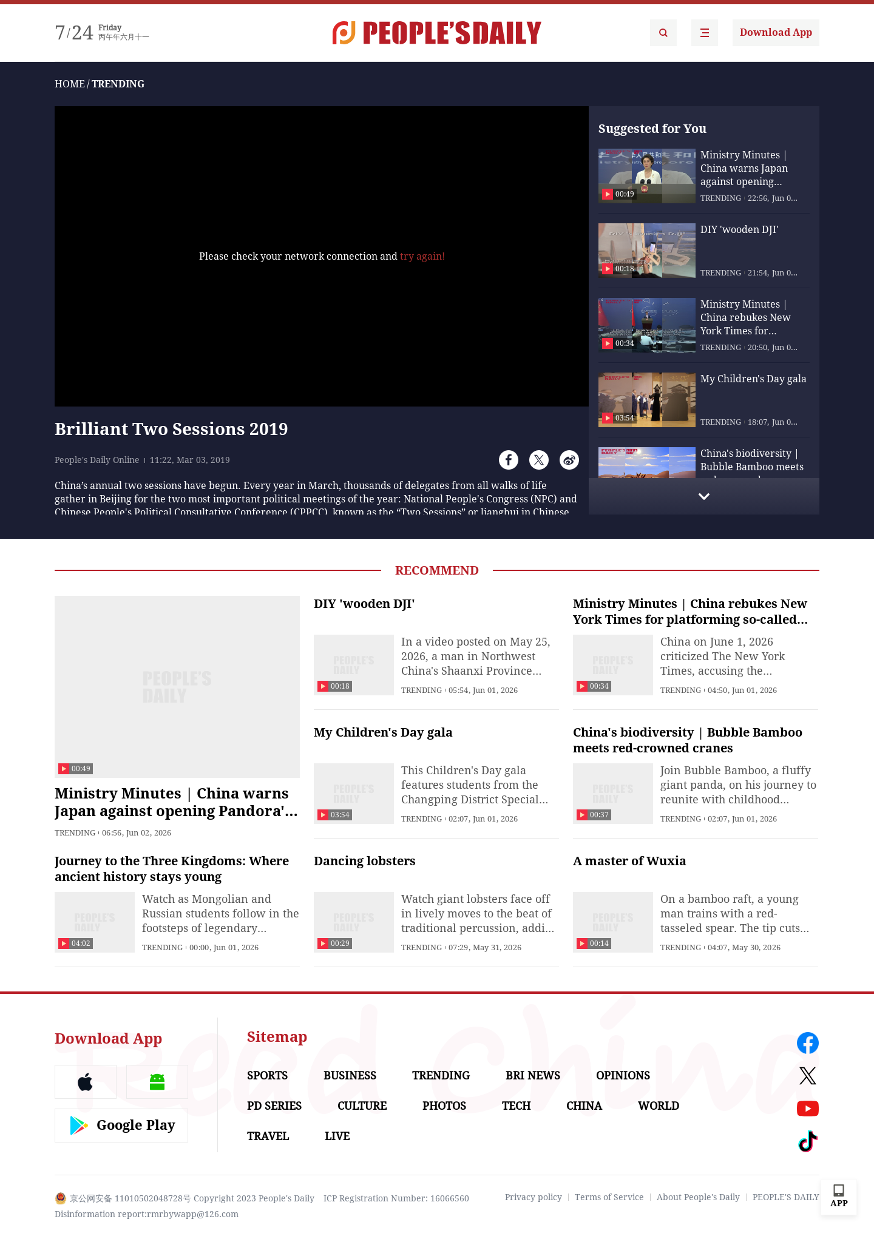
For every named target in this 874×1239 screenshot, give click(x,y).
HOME (70, 84)
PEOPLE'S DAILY (786, 1197)
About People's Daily (698, 1197)
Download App (776, 32)
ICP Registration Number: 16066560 (396, 1198)
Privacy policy (533, 1197)
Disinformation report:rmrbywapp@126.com (147, 1214)
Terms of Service (609, 1197)
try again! (422, 256)
